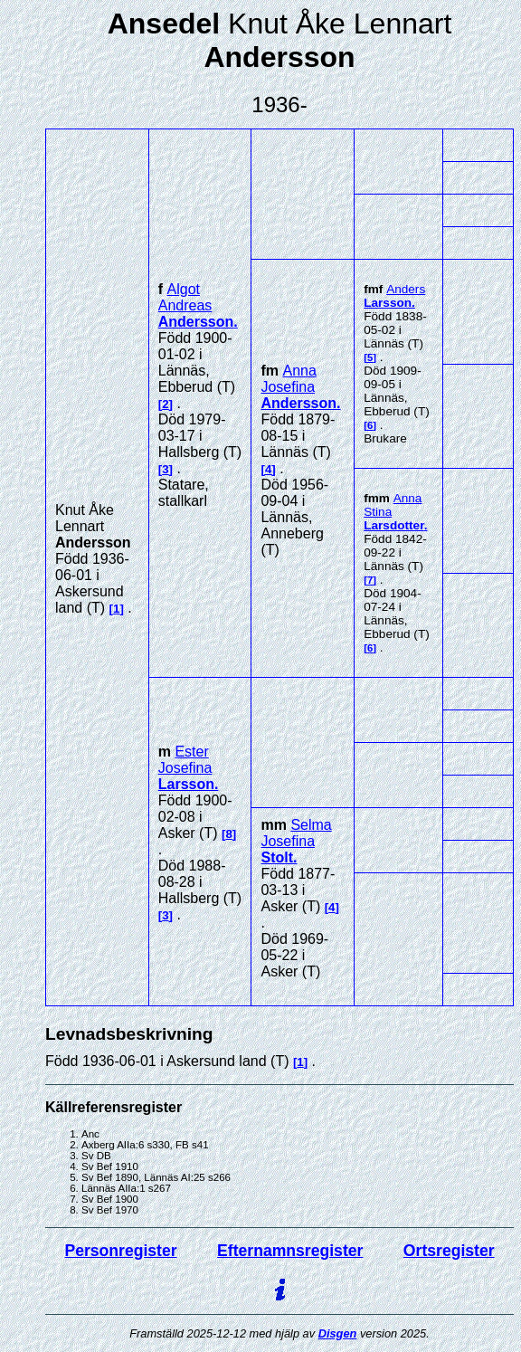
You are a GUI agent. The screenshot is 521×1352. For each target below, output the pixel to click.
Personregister (120, 1251)
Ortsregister (449, 1251)
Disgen (337, 1333)
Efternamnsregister (290, 1251)
